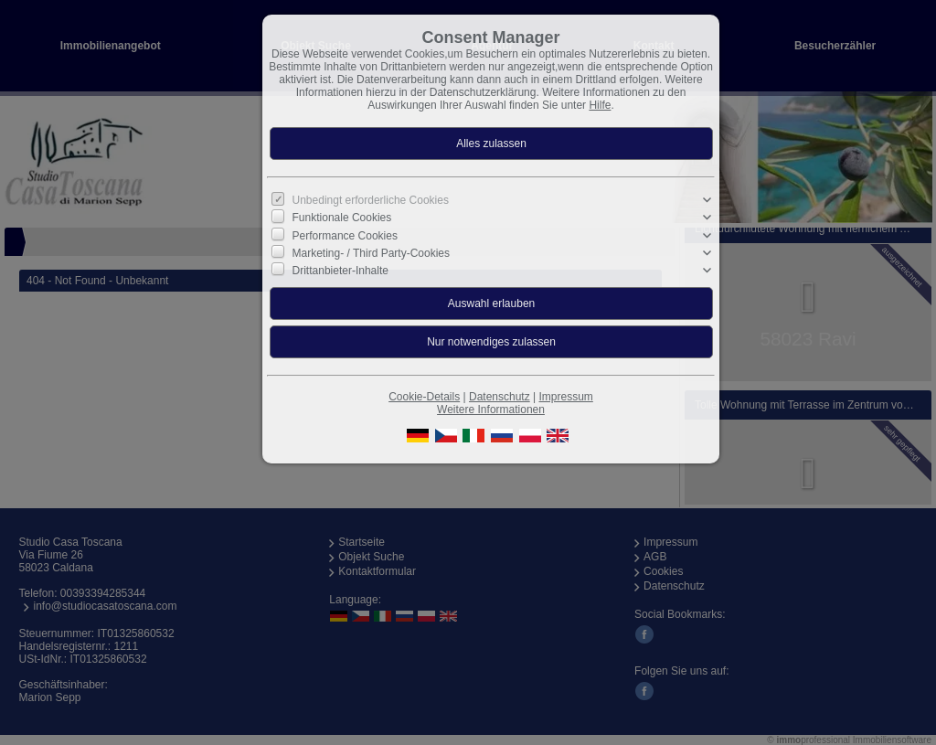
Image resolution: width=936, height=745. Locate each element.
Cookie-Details (424, 396)
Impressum (565, 396)
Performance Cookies (345, 235)
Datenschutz (499, 396)
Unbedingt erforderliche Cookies (370, 200)
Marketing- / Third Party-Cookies (371, 253)
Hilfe (600, 105)
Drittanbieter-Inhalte (340, 270)
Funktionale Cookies (342, 217)
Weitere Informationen (491, 409)
